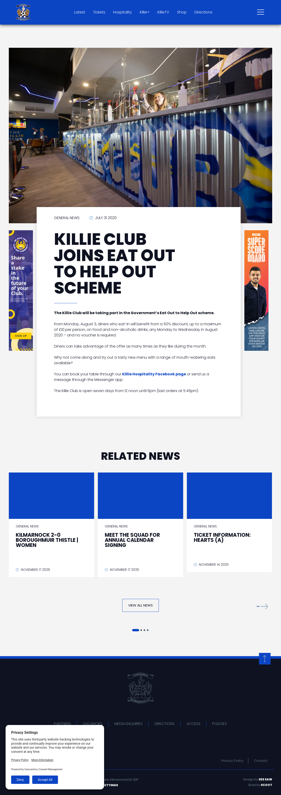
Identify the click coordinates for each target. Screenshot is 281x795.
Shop (182, 12)
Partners (62, 723)
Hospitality (122, 12)
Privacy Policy (232, 760)
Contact (261, 760)
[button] (262, 606)
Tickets (99, 12)
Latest (79, 12)
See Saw (265, 779)
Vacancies (92, 723)
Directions (203, 12)
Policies (219, 723)
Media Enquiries (128, 723)
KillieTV (163, 12)
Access (193, 723)
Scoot (266, 785)
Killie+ (145, 12)
